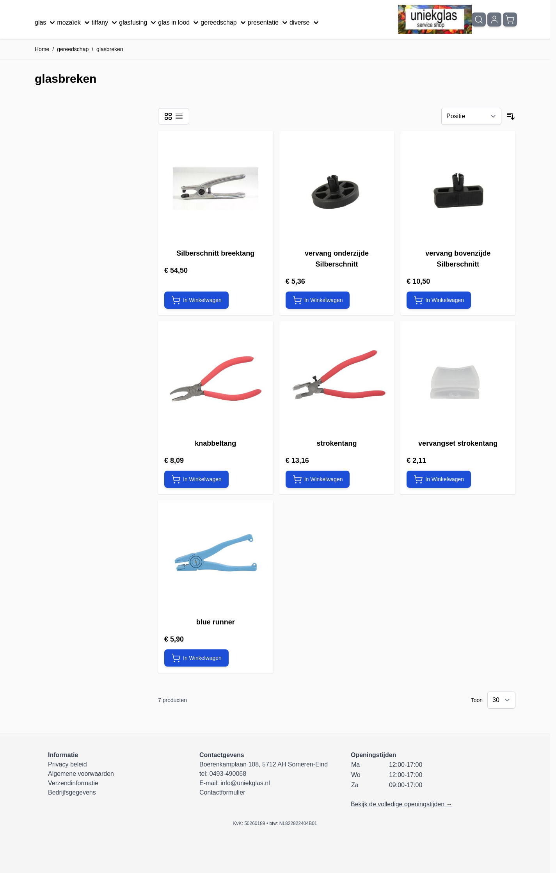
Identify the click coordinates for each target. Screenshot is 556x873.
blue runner (215, 622)
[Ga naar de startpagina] (435, 19)
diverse (305, 22)
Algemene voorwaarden (81, 773)
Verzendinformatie (73, 783)
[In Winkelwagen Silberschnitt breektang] (196, 300)
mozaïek (74, 22)
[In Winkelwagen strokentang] (318, 479)
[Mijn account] (494, 19)
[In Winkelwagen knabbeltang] (196, 479)
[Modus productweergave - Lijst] (179, 116)
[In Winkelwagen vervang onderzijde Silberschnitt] (318, 300)
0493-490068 (228, 773)
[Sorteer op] (471, 116)
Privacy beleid (67, 764)
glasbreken (109, 49)
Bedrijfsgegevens (72, 792)
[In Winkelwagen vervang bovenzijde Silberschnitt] (439, 300)
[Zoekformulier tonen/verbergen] (479, 19)
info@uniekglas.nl (245, 783)
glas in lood (179, 22)
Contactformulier (222, 792)
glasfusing (138, 22)
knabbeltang (215, 443)
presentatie (269, 22)
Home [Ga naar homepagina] (42, 49)
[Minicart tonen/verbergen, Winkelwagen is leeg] (510, 19)
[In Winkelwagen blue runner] (196, 658)
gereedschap (224, 22)
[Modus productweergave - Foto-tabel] (168, 116)
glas (46, 22)
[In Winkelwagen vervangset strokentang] (439, 479)
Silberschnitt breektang (215, 253)
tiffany (105, 22)
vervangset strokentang (457, 443)
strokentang (336, 443)
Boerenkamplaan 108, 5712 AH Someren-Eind (263, 764)
